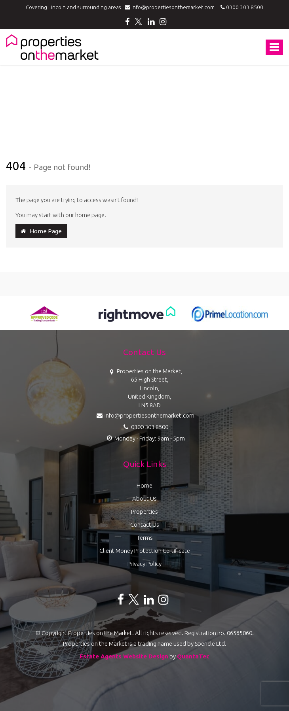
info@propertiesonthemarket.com (171, 7)
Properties (144, 511)
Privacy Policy (144, 563)
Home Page (41, 231)
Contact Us (144, 524)
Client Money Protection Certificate (144, 550)
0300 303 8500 (240, 7)
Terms (145, 537)
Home (144, 485)
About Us (144, 498)
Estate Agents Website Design (124, 656)
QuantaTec (193, 656)
